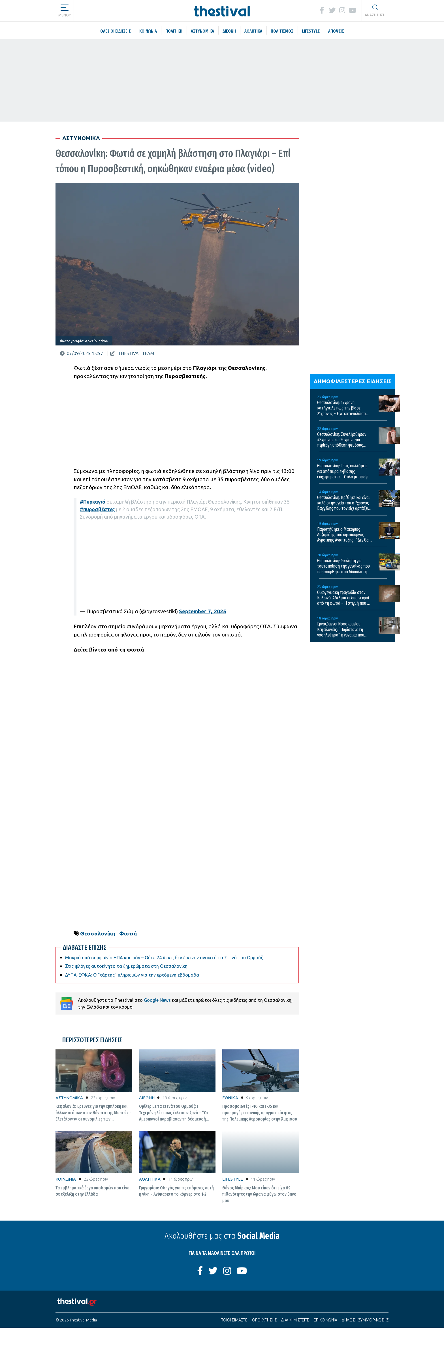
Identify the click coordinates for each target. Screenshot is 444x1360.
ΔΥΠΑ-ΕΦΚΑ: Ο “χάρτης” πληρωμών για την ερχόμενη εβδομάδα (132, 974)
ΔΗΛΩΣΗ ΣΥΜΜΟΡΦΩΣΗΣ (365, 1320)
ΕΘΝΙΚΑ (230, 1097)
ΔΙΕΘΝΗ (147, 1097)
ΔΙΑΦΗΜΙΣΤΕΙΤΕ (295, 1320)
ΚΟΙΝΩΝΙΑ (66, 1179)
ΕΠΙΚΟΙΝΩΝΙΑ (325, 1320)
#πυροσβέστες (97, 509)
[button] (65, 9)
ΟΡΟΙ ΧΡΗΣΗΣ (264, 1320)
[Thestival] (222, 10)
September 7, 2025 (202, 611)
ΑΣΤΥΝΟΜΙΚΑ (69, 1097)
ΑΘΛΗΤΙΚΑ (150, 1179)
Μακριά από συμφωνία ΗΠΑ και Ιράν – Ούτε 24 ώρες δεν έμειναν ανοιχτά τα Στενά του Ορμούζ (164, 957)
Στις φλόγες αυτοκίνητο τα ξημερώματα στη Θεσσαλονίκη (126, 966)
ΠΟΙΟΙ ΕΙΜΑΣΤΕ (234, 1320)
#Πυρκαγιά (92, 501)
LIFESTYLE (232, 1179)
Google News (157, 1000)
